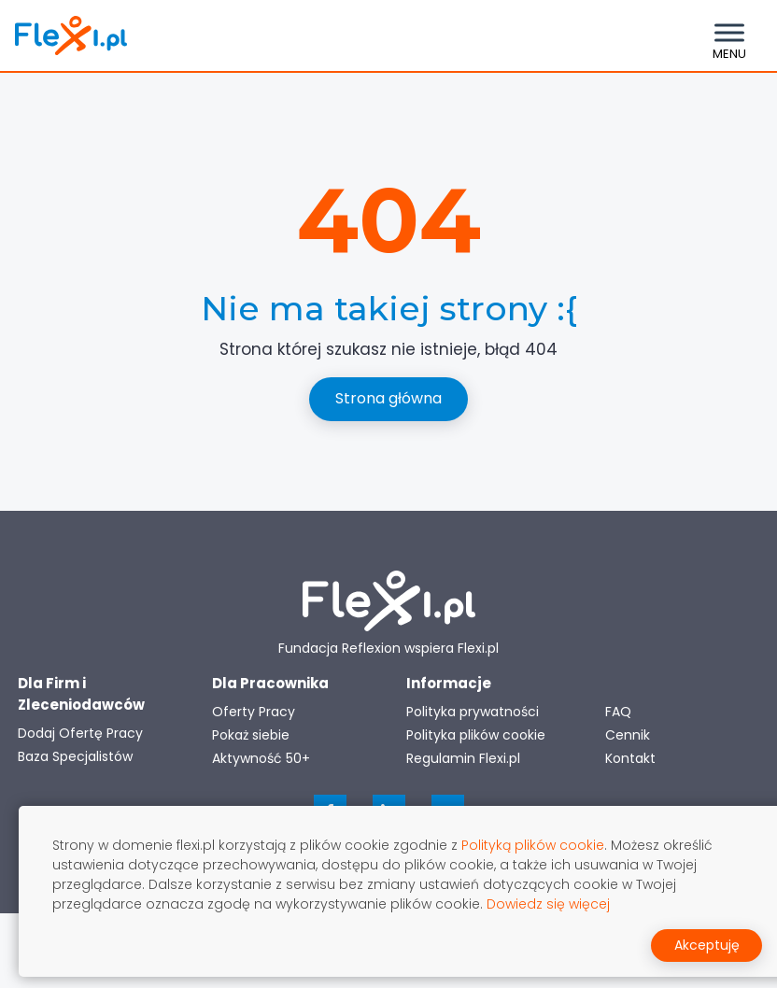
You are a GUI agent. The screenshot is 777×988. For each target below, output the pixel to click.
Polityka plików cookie (475, 735)
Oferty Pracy (253, 711)
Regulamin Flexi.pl (463, 758)
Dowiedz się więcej (548, 904)
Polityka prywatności (472, 711)
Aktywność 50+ (261, 758)
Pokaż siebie (251, 735)
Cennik (627, 735)
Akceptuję (707, 945)
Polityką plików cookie (532, 845)
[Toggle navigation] (729, 35)
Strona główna (388, 398)
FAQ (618, 711)
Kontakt (630, 758)
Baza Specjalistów (75, 756)
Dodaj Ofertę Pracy (80, 733)
